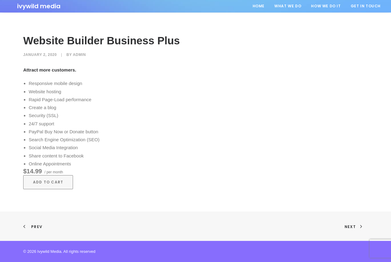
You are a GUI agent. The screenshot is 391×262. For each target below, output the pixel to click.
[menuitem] (261, 6)
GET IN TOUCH (366, 6)
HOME (259, 6)
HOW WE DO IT (326, 6)
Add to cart (48, 182)
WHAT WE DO (287, 6)
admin (79, 55)
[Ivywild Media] (32, 6)
